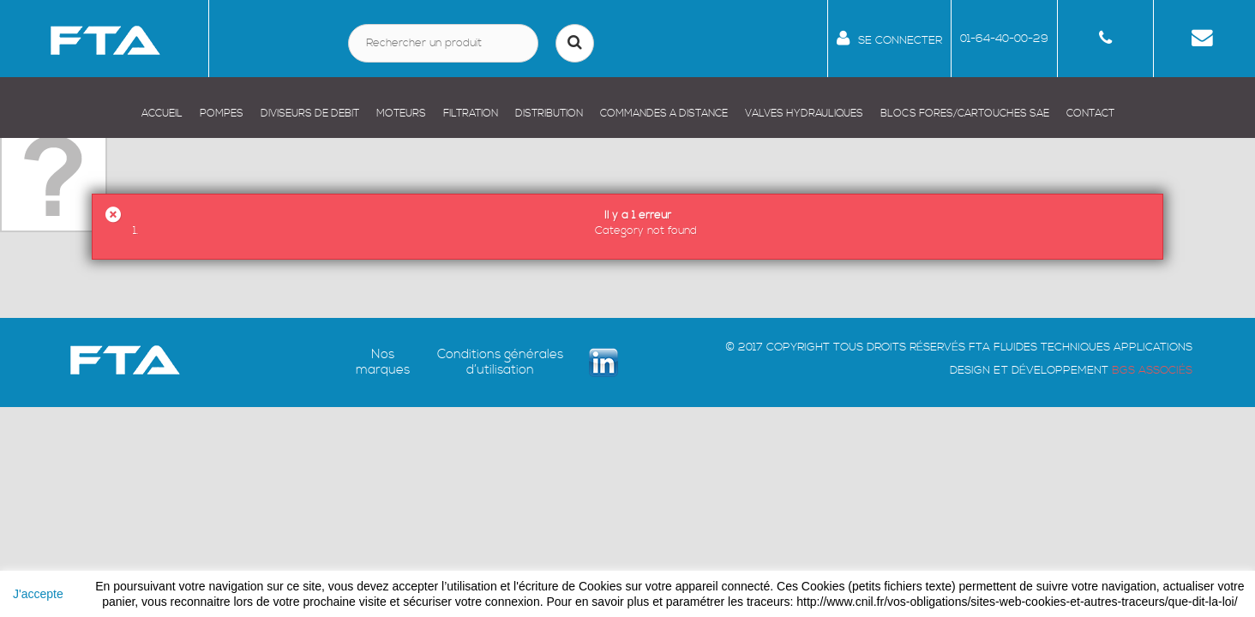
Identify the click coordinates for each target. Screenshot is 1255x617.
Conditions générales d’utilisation (500, 362)
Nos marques (383, 362)
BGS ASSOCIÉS (1152, 370)
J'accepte (38, 594)
